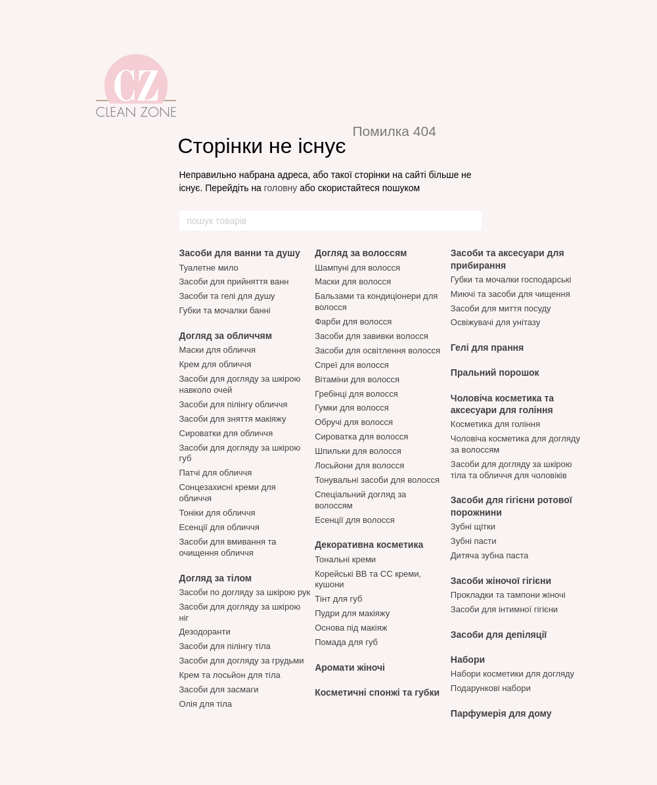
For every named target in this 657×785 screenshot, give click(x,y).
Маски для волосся (353, 281)
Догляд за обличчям (226, 335)
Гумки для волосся (352, 408)
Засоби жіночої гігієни (501, 580)
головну (281, 188)
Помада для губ (346, 642)
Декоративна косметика (369, 544)
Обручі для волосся (354, 422)
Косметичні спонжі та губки (377, 692)
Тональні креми (345, 559)
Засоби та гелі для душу (227, 296)
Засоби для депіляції (499, 634)
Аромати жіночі (350, 667)
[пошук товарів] (471, 221)
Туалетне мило (208, 268)
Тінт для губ (338, 599)
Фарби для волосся (353, 321)
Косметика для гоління (495, 424)
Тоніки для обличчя (217, 513)
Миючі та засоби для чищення (510, 294)
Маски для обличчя (217, 350)
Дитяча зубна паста (489, 555)
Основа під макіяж (351, 628)
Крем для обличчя (215, 364)
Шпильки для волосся (358, 451)
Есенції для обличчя (219, 527)
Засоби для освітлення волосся (377, 350)
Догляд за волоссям (361, 253)
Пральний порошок (495, 372)
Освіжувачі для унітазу (495, 322)
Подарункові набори (491, 688)
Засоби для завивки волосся (371, 336)
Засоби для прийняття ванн (234, 281)
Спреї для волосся (352, 365)
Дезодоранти (205, 632)
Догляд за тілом (215, 578)
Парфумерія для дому (501, 713)
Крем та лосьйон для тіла (230, 675)
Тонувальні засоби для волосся (377, 480)
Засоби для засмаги (219, 689)
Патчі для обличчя (215, 473)
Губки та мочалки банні (225, 310)
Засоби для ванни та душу (239, 253)
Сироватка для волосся (361, 436)
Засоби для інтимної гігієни (504, 609)
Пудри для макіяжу (352, 613)
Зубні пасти (474, 541)
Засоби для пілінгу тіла (225, 646)
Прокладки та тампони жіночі (508, 595)
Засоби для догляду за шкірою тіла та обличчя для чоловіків (511, 469)
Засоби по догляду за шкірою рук (245, 592)
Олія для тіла (206, 704)
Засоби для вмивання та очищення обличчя (228, 547)
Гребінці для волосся (356, 394)
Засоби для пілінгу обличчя (233, 404)
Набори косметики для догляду (512, 674)
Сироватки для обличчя (226, 433)
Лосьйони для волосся (359, 465)
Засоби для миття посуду (501, 308)
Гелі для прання (487, 347)
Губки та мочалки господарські (511, 279)
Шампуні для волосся (357, 268)
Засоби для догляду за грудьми (241, 660)
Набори (468, 659)
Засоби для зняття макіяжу (232, 419)
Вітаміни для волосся (357, 379)
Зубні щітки (473, 526)
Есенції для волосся (355, 520)
